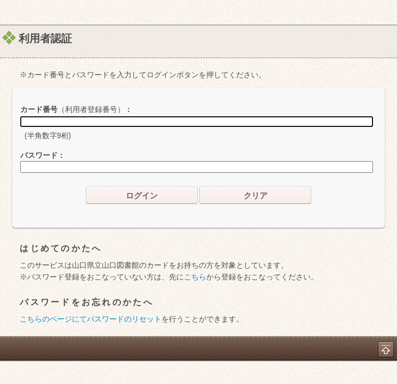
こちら (195, 277)
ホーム (11, 12)
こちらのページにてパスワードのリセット (90, 319)
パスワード (39, 155)
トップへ (386, 349)
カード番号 (72, 109)
